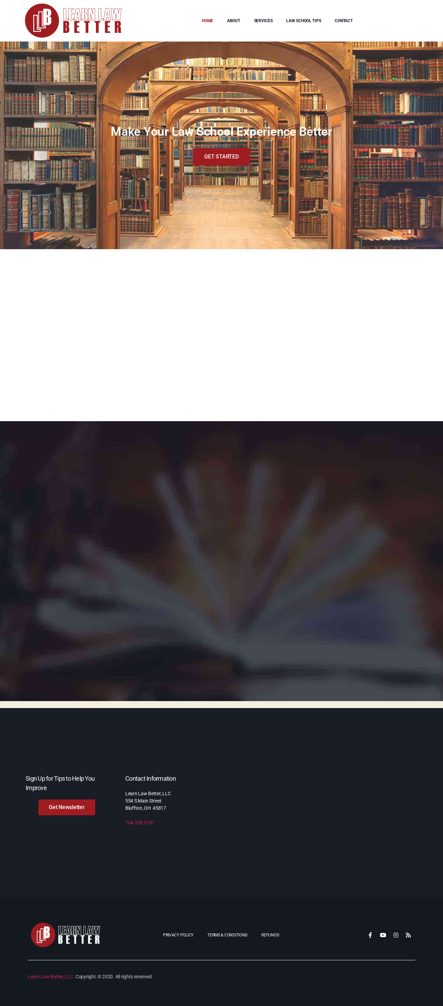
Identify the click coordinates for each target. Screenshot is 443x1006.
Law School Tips (303, 20)
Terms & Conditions (227, 935)
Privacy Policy (178, 935)
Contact (343, 20)
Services (263, 20)
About (233, 20)
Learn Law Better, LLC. (51, 976)
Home (207, 20)
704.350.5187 (140, 822)
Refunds (270, 935)
